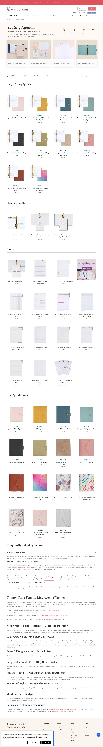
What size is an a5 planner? (17, 552)
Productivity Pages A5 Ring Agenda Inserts (16, 348)
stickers (57, 709)
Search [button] (82, 9)
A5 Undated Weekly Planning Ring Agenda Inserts (63, 236)
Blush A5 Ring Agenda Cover (87, 462)
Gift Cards (73, 738)
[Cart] (92, 9)
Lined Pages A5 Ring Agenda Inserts (16, 381)
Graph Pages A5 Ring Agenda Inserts (63, 348)
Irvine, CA (39, 587)
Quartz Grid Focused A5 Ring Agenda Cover (40, 533)
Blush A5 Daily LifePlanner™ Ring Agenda (86, 154)
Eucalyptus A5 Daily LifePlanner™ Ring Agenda (86, 119)
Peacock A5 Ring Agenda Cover (63, 429)
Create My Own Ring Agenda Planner (49, 610)
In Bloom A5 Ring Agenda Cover (63, 497)
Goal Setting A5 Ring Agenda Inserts (63, 315)
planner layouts (64, 645)
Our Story (45, 727)
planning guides (49, 619)
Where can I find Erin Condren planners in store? (26, 583)
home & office (84, 16)
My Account (82, 12)
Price (17, 76)
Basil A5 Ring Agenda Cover (39, 462)
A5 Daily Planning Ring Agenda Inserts (16, 236)
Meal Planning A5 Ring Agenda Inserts (86, 348)
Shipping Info (87, 727)
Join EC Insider (91, 12)
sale (95, 16)
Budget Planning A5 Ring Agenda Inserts (40, 348)
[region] (27, 738)
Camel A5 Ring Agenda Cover (16, 497)
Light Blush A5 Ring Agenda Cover (16, 429)
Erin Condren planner (77, 645)
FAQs (86, 732)
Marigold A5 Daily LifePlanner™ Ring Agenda (40, 119)
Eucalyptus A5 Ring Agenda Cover (86, 429)
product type (50, 76)
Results (79, 76)
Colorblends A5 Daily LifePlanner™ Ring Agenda (39, 189)
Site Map (72, 740)
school (73, 16)
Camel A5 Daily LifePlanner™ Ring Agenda (16, 189)
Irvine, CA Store (60, 730)
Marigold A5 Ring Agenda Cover (40, 429)
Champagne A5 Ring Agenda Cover (63, 463)
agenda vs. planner (49, 580)
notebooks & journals (51, 16)
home (8, 19)
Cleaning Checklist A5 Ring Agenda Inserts (39, 282)
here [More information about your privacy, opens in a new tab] (7, 739)
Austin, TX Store (60, 727)
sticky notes (63, 709)
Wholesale (45, 730)
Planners (13, 19)
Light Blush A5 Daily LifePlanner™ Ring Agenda (16, 119)
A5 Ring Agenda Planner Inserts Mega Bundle (63, 381)
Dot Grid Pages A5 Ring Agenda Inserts (40, 381)
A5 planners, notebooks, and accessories (62, 711)
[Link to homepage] (18, 9)
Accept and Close (46, 742)
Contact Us (87, 735)
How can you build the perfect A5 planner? (23, 561)
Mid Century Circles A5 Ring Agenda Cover (87, 498)
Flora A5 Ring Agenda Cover (16, 532)
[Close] (51, 732)
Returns (86, 730)
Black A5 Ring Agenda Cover (16, 462)
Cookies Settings (34, 742)
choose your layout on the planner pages (34, 76)
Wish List (72, 732)
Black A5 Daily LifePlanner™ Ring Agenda (16, 154)
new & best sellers (13, 16)
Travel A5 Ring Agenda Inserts (16, 281)
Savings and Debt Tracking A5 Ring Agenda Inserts (86, 315)
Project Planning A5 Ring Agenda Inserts (40, 315)
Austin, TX (32, 587)
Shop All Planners (74, 727)
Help (75, 12)
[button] (7, 2)
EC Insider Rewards (75, 730)
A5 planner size (13, 556)
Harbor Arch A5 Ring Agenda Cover (63, 533)
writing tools (72, 709)
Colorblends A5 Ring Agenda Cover (40, 498)
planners (25, 16)
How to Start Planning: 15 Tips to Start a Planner (54, 615)
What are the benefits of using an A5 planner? (24, 572)
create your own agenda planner (25, 569)
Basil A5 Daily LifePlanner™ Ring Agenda (40, 154)
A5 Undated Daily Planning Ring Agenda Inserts (40, 236)
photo (64, 16)
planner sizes (67, 556)
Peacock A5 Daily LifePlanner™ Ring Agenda (63, 119)
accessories (36, 16)
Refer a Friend (74, 735)
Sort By (85, 76)
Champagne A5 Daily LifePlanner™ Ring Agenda (63, 154)
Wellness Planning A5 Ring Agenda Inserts (63, 282)
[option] (51, 2)
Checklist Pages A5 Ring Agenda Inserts (16, 315)
